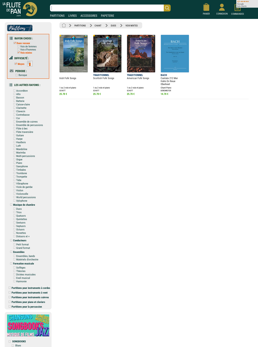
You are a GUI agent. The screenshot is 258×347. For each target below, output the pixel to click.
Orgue (17, 159)
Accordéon (20, 90)
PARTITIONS (57, 16)
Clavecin (18, 111)
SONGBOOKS (19, 341)
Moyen (18, 64)
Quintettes (19, 219)
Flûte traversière (22, 131)
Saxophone (20, 166)
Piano (17, 162)
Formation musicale (21, 263)
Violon (17, 190)
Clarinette (19, 107)
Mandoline (19, 149)
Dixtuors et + (21, 236)
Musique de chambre (22, 204)
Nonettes (19, 232)
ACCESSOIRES (88, 16)
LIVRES (72, 16)
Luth (16, 145)
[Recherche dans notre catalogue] (110, 8)
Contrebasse (21, 114)
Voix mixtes (24, 52)
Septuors (19, 226)
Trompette (19, 176)
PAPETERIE (107, 16)
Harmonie (19, 281)
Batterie (18, 101)
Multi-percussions (23, 156)
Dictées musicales (24, 274)
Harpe (17, 138)
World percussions (24, 197)
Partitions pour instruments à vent (28, 292)
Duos (17, 208)
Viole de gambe (22, 187)
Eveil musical (21, 277)
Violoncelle (20, 193)
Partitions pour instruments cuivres (29, 297)
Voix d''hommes (26, 49)
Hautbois (19, 142)
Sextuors (18, 222)
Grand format (21, 247)
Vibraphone (20, 183)
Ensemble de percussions (27, 125)
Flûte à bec (20, 128)
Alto (16, 94)
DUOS (113, 25)
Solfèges (18, 267)
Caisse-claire (21, 104)
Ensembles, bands (23, 256)
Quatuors (19, 215)
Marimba (18, 152)
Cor (16, 118)
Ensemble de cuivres (25, 121)
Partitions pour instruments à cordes (29, 287)
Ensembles (17, 252)
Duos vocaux (21, 43)
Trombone (19, 173)
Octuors (18, 229)
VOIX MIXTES (131, 25)
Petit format (20, 244)
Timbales (19, 169)
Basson (18, 97)
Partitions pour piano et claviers (27, 302)
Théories (18, 271)
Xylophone (19, 200)
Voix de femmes (26, 46)
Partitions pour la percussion (25, 306)
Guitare (18, 135)
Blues (18, 345)
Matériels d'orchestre (25, 259)
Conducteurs (17, 240)
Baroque (20, 75)
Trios (17, 212)
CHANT (98, 25)
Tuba (16, 180)
